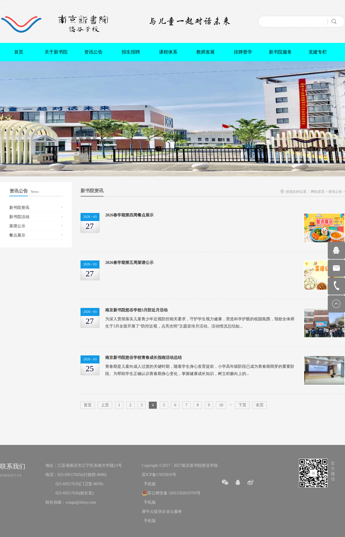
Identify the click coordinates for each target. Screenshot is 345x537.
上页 (105, 405)
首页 (18, 51)
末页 (260, 405)
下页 (242, 405)
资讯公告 (335, 192)
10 (221, 405)
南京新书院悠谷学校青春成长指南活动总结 (143, 357)
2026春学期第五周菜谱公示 (129, 262)
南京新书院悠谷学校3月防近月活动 (136, 310)
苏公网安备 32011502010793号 (174, 493)
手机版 (149, 484)
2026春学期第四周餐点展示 (129, 215)
